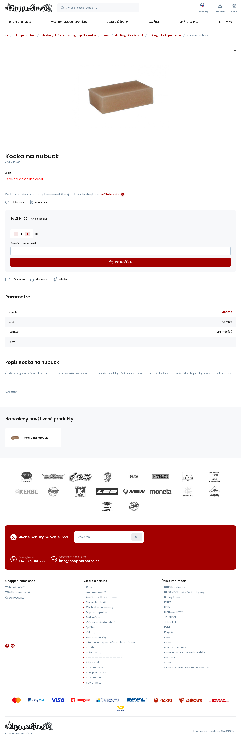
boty (105, 35)
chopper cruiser (25, 35)
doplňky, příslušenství (129, 35)
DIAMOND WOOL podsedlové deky (184, 652)
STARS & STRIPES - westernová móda (186, 667)
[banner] (28, 8)
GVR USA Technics (175, 647)
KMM (167, 627)
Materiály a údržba (97, 602)
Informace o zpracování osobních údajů (110, 642)
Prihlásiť (136, 537)
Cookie (90, 647)
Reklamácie (93, 617)
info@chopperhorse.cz (79, 560)
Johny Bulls (170, 622)
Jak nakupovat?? (96, 592)
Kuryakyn (169, 632)
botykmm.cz (93, 682)
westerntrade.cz (96, 677)
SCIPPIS (168, 662)
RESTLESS (169, 657)
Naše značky (93, 652)
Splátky (90, 627)
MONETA (169, 642)
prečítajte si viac (110, 194)
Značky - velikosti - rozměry (103, 597)
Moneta (226, 312)
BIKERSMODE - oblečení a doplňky (184, 592)
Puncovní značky (96, 637)
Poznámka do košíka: (24, 243)
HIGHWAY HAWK (173, 612)
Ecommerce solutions (206, 731)
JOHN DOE (170, 617)
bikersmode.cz (95, 662)
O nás (89, 587)
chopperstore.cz (96, 672)
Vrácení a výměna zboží (100, 622)
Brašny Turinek (173, 597)
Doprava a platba (96, 612)
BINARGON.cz (228, 731)
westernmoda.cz (96, 667)
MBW (167, 637)
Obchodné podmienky (99, 607)
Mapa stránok (24, 733)
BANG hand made (175, 587)
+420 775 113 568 (32, 561)
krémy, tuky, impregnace (165, 35)
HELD (167, 607)
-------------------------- (104, 657)
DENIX (167, 602)
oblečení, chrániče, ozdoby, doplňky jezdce (68, 35)
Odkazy (90, 632)
